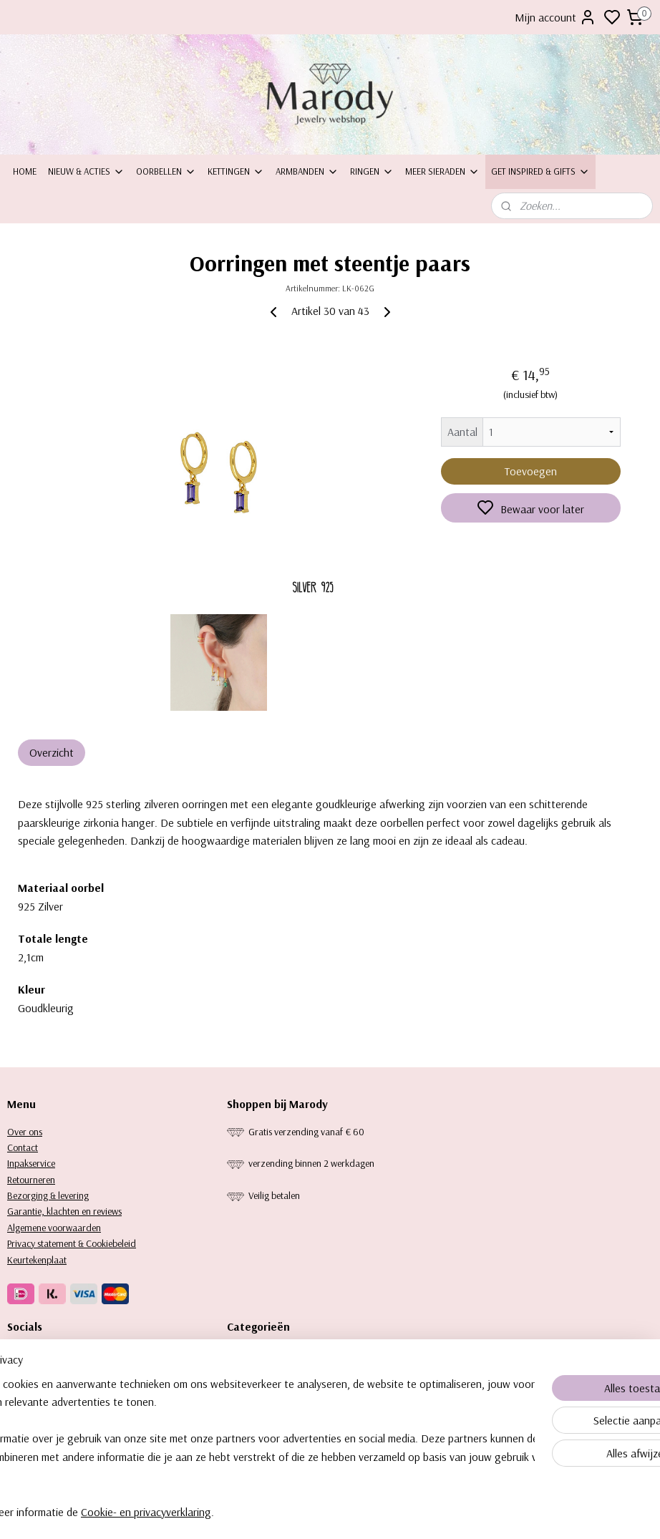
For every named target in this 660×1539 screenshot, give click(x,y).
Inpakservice (31, 1163)
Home (25, 171)
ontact (25, 1147)
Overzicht (51, 752)
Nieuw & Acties (86, 171)
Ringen (372, 171)
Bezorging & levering (48, 1195)
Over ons (24, 1131)
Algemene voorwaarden (54, 1227)
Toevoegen (531, 471)
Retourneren (31, 1179)
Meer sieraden (442, 171)
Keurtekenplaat (37, 1259)
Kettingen (236, 171)
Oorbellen (166, 171)
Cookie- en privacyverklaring (227, 1527)
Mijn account (555, 17)
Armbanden (307, 171)
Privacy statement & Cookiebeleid (71, 1243)
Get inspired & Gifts (540, 171)
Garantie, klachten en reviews (64, 1211)
